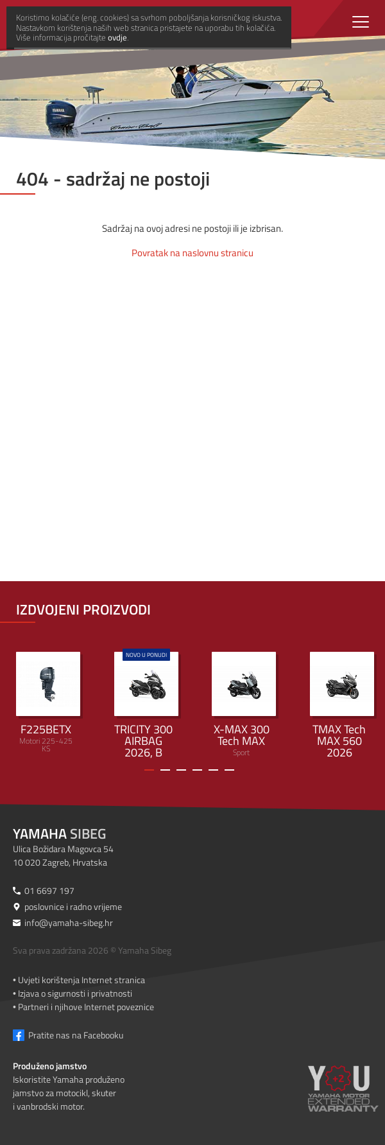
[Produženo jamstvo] (343, 1097)
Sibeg (59, 833)
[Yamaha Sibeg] (144, 22)
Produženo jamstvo (50, 1065)
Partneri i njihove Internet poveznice (86, 1006)
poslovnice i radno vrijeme (73, 906)
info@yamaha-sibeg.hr (68, 922)
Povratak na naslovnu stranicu (192, 252)
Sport (244, 705)
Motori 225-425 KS (48, 703)
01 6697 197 (49, 890)
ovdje (211, 1132)
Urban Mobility (146, 704)
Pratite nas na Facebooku (75, 1035)
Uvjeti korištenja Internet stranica (81, 979)
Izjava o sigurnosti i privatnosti (75, 993)
